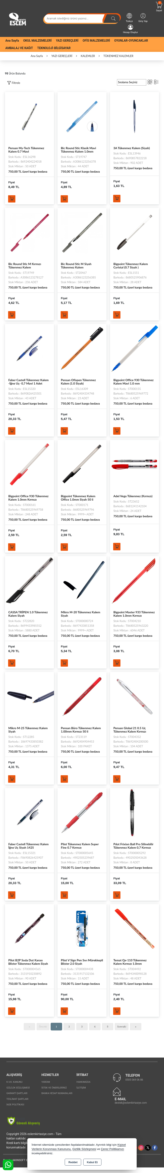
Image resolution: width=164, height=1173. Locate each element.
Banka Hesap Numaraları (56, 1098)
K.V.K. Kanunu (14, 1087)
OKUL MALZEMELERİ (37, 40)
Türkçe (129, 18)
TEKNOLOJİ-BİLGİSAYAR (53, 48)
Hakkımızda (83, 1087)
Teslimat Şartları (17, 1104)
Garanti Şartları (16, 1098)
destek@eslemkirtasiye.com (131, 1108)
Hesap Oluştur (130, 29)
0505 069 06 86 (134, 1085)
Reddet (72, 1162)
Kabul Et (92, 1162)
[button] (13, 83)
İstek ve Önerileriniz (54, 1093)
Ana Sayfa (12, 40)
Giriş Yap (143, 18)
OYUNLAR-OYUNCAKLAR (131, 40)
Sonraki (121, 1032)
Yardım (45, 1087)
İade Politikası (15, 1110)
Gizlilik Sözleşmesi (18, 1093)
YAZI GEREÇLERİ (67, 40)
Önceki (43, 1032)
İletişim (81, 1093)
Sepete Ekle (13, 199)
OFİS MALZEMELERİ (96, 40)
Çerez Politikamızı (112, 1149)
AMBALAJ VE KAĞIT (19, 48)
